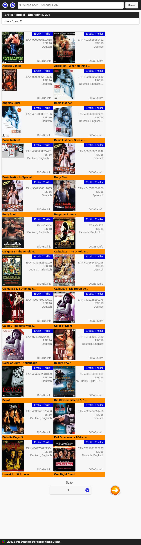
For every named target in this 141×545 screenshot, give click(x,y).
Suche (131, 5)
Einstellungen (5, 5)
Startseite (12, 5)
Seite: (70, 522)
